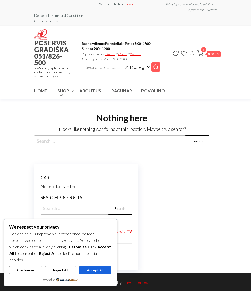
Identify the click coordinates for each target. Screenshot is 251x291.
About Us (90, 90)
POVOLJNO (153, 90)
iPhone (122, 54)
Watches (135, 54)
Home (40, 90)
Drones (110, 54)
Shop (63, 92)
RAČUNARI (122, 90)
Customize (25, 270)
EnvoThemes (135, 282)
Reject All (60, 270)
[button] (209, 54)
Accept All (95, 270)
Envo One (132, 4)
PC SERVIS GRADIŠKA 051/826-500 (51, 53)
